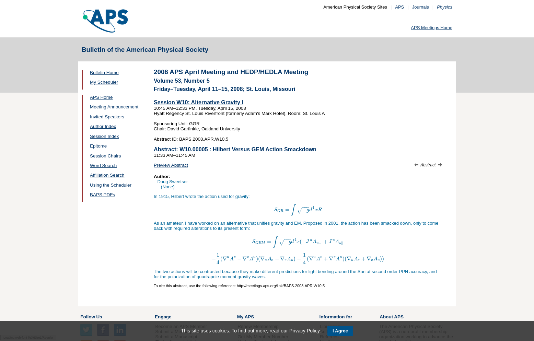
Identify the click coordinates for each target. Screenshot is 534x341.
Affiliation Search (107, 175)
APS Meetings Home (431, 27)
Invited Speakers (107, 116)
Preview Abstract (171, 165)
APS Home (101, 97)
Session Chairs (105, 155)
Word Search (103, 165)
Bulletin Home (104, 72)
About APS (392, 316)
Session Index (104, 136)
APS (399, 7)
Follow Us (91, 316)
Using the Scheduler (110, 185)
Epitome (98, 146)
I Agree (340, 330)
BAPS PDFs (102, 194)
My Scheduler (104, 82)
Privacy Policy (304, 330)
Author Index (103, 126)
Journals (420, 7)
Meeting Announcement (114, 106)
